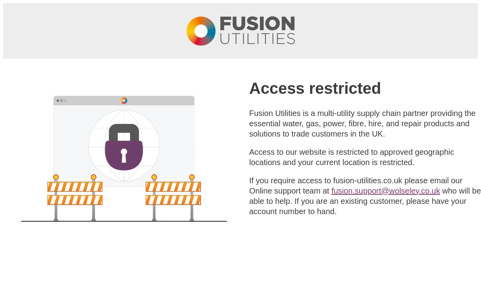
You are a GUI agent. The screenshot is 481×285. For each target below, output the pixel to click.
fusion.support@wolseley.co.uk (385, 190)
